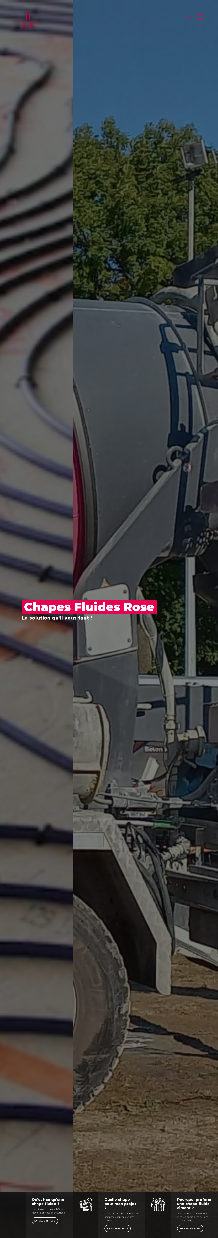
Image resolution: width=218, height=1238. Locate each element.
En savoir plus (44, 1220)
